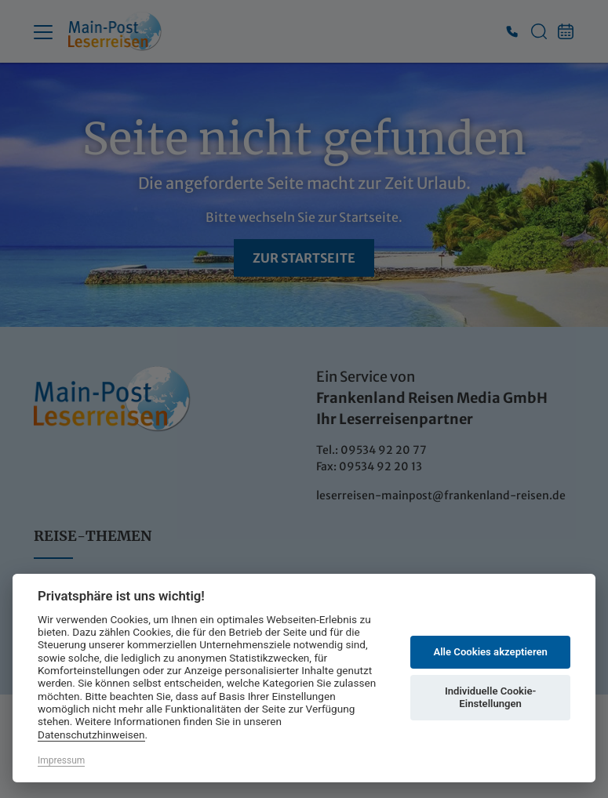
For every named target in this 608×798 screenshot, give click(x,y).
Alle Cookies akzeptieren (490, 652)
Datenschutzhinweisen (91, 734)
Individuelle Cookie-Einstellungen (490, 697)
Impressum (61, 760)
